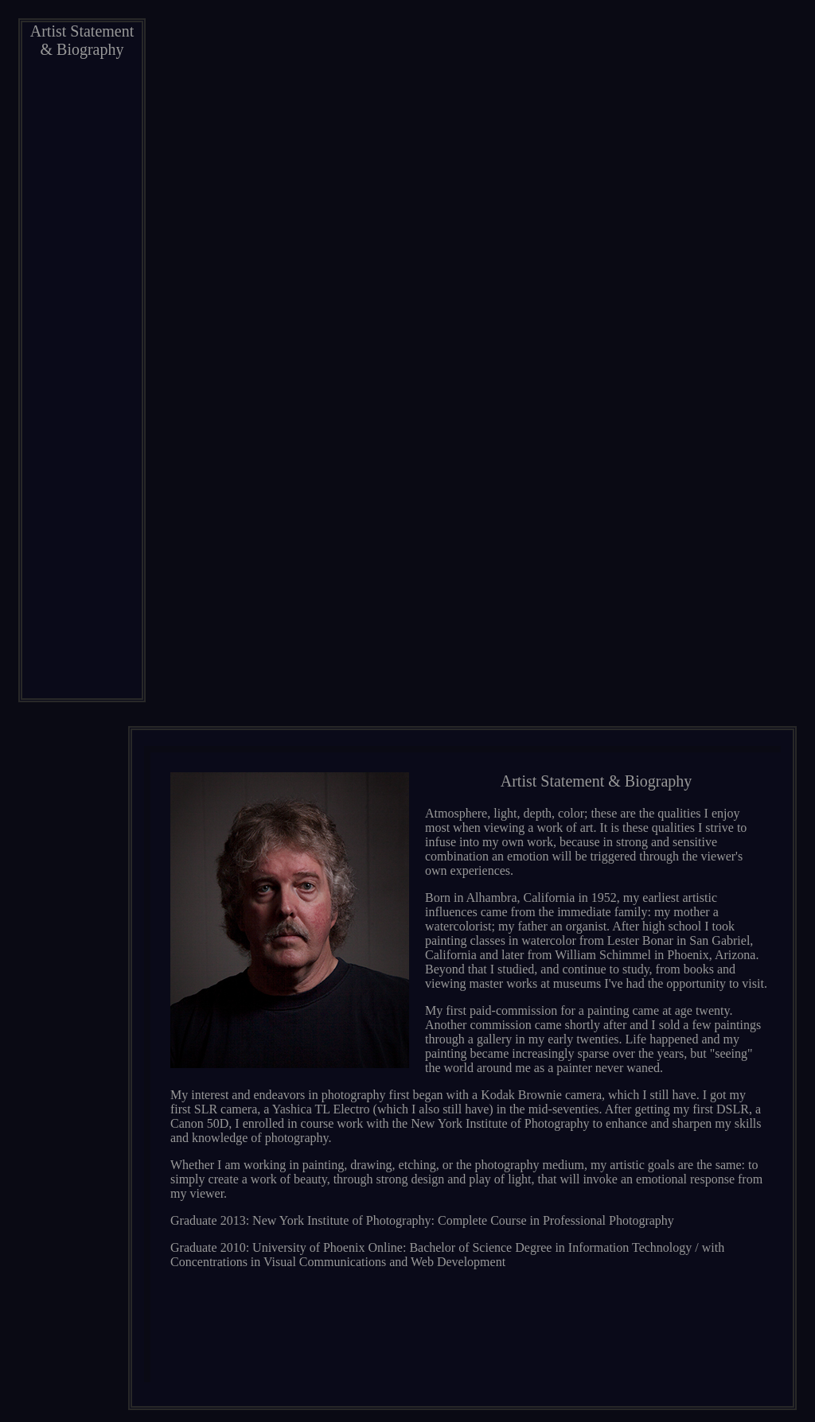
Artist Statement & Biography (82, 40)
